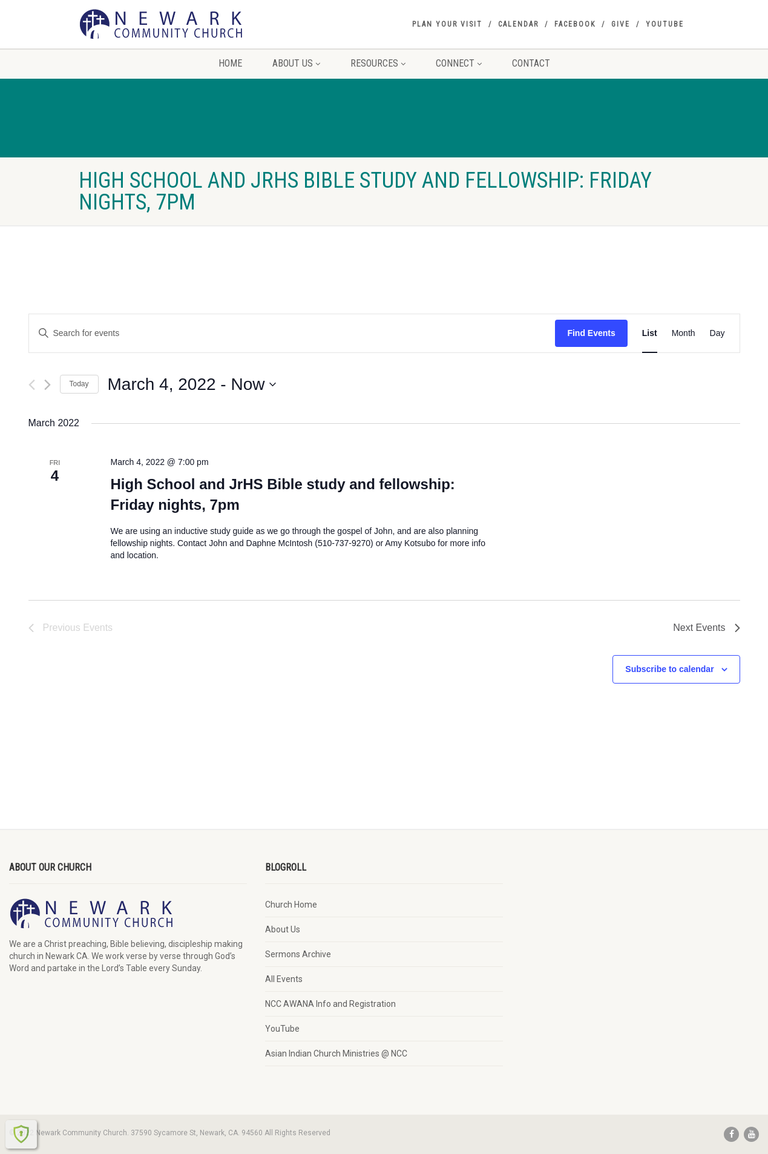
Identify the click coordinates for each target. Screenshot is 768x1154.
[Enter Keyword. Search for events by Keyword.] (292, 333)
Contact (531, 63)
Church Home (291, 904)
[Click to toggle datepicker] (192, 384)
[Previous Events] (31, 385)
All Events (284, 979)
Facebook (575, 24)
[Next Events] (47, 385)
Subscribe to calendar (669, 669)
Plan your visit (447, 24)
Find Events (591, 333)
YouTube (665, 24)
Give (620, 24)
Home (230, 63)
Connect (459, 63)
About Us (296, 63)
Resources (377, 63)
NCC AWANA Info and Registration (330, 1004)
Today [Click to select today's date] (79, 384)
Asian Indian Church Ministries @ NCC (336, 1053)
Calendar (518, 24)
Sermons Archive (298, 954)
